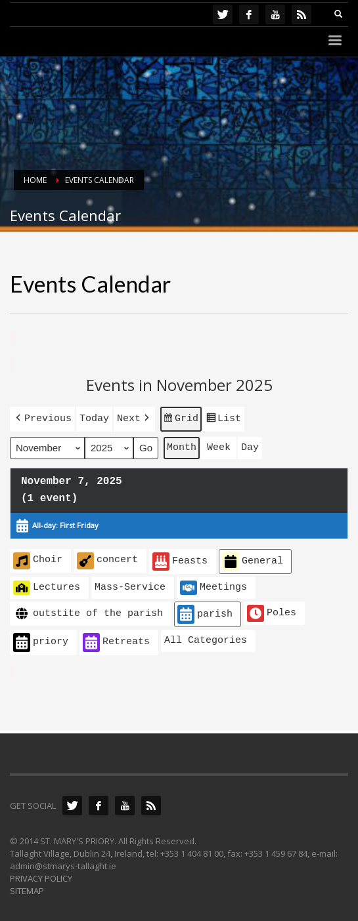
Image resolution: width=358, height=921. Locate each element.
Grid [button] (180, 419)
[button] (42, 417)
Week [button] (219, 445)
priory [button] (40, 639)
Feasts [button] (180, 559)
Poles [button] (271, 611)
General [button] (252, 559)
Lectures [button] (46, 585)
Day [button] (250, 445)
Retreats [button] (116, 639)
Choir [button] (37, 558)
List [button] (223, 419)
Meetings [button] (213, 585)
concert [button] (107, 558)
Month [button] (181, 445)
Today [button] (94, 417)
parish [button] (205, 612)
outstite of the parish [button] (88, 612)
